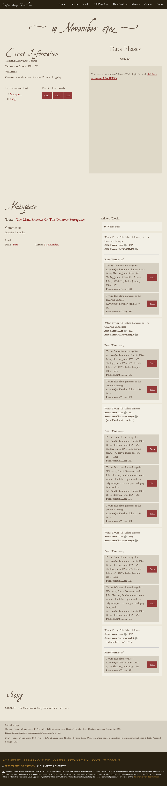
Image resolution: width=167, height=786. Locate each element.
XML (57, 95)
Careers (59, 760)
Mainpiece (16, 94)
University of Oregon (20, 766)
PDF (97, 59)
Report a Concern (37, 760)
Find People (111, 760)
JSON (46, 95)
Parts (15, 245)
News (160, 4)
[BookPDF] (125, 120)
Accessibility (11, 760)
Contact (148, 4)
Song (13, 99)
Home (62, 4)
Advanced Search (80, 4)
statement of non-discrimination (146, 777)
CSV (68, 95)
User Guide (119, 4)
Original (116, 59)
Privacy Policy (78, 760)
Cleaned (133, 59)
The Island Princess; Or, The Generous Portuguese (50, 220)
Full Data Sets (101, 4)
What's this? (113, 227)
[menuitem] (63, 4)
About (134, 4)
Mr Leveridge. (51, 245)
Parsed (151, 59)
